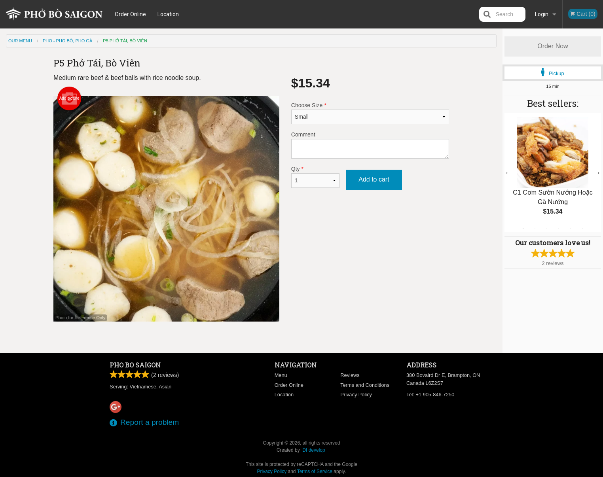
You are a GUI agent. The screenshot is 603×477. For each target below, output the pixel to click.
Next (597, 172)
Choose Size (370, 113)
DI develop (313, 450)
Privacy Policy (356, 395)
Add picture (69, 98)
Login (541, 14)
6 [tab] (582, 228)
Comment (370, 145)
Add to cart (373, 179)
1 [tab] (523, 228)
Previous (508, 172)
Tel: (430, 395)
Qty (315, 177)
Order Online (131, 14)
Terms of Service (314, 471)
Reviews (349, 375)
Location (169, 14)
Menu (281, 375)
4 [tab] (559, 228)
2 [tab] (535, 228)
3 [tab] (547, 228)
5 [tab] (571, 228)
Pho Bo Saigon (135, 365)
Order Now (552, 46)
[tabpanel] (552, 172)
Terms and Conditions (364, 385)
